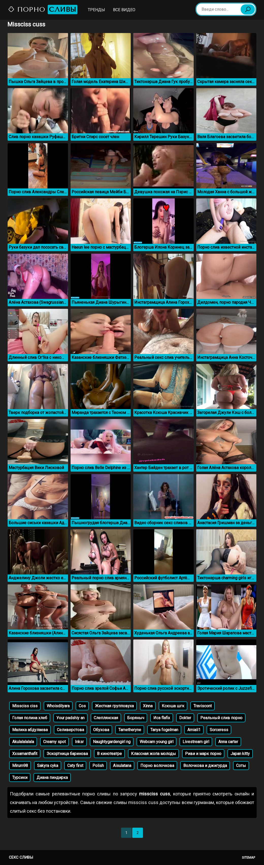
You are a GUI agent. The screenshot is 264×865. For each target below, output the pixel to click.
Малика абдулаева (30, 729)
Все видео (124, 9)
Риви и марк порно (203, 753)
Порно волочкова (157, 765)
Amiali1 (194, 729)
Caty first (75, 765)
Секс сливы (21, 857)
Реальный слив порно (221, 717)
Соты (241, 765)
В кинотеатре (109, 753)
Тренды (96, 9)
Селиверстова (70, 729)
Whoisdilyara (58, 705)
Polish (98, 765)
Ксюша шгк (173, 705)
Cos (82, 705)
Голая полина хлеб (29, 717)
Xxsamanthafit (24, 753)
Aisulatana (122, 765)
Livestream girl (196, 741)
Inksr (79, 741)
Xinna (148, 705)
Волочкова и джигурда (205, 765)
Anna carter (228, 741)
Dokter (185, 717)
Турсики (19, 777)
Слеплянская (106, 717)
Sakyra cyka (47, 765)
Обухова (101, 729)
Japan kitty (240, 753)
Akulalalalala (23, 741)
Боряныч (135, 717)
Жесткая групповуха (114, 705)
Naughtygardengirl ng (111, 741)
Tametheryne (129, 729)
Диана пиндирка (52, 777)
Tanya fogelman (164, 729)
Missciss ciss (25, 705)
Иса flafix (161, 717)
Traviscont (202, 705)
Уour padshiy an (70, 717)
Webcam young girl (156, 741)
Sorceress (219, 729)
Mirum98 (20, 765)
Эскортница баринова (67, 753)
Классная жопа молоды (153, 753)
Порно (42, 9)
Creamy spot (54, 741)
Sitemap (248, 857)
